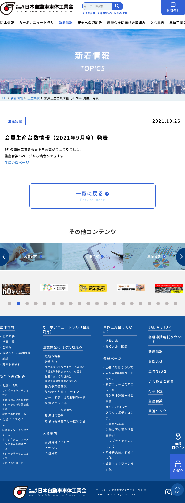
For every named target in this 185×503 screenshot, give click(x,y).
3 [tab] (27, 304)
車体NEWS (157, 371)
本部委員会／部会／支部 (120, 455)
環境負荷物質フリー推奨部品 (65, 421)
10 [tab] (88, 304)
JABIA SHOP (159, 327)
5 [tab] (45, 304)
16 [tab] (141, 304)
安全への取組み (90, 22)
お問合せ (173, 7)
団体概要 (8, 336)
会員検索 (51, 453)
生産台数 (155, 400)
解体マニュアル (56, 403)
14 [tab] (123, 304)
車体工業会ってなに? (117, 329)
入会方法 (51, 448)
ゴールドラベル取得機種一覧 (65, 397)
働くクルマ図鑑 (116, 346)
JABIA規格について (119, 367)
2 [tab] (18, 304)
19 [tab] (167, 304)
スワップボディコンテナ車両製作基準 (120, 418)
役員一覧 (8, 342)
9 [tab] (79, 304)
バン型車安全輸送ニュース (15, 446)
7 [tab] (62, 304)
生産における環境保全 (58, 376)
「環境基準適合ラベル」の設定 (63, 371)
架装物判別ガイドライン (62, 392)
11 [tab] (97, 304)
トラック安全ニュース (15, 439)
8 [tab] (71, 304)
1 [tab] (10, 304)
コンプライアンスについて (120, 444)
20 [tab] (176, 304)
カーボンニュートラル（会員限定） (66, 329)
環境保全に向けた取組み (126, 22)
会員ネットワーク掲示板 (120, 466)
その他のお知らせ (13, 463)
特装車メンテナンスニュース (15, 432)
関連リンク (157, 410)
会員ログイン (178, 441)
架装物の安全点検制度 (15, 400)
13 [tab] (114, 304)
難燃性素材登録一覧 (14, 414)
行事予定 (155, 391)
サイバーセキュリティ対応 (15, 393)
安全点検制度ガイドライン (120, 376)
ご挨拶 (7, 347)
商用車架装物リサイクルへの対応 (65, 367)
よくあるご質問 (161, 381)
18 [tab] (158, 304)
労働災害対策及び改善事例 (120, 432)
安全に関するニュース (16, 422)
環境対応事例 (54, 416)
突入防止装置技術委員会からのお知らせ (120, 401)
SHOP (178, 466)
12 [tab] (106, 304)
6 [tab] (53, 304)
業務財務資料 (11, 364)
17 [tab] (149, 304)
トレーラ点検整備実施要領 (15, 407)
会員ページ (112, 358)
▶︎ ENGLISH (120, 13)
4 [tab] (36, 304)
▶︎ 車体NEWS (104, 13)
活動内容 (51, 362)
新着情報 (66, 22)
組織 (5, 359)
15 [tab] (132, 304)
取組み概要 (52, 356)
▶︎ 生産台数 (88, 13)
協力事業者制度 (56, 386)
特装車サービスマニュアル (120, 387)
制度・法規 (10, 385)
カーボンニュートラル (36, 22)
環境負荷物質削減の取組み (61, 381)
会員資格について (57, 442)
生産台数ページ (17, 162)
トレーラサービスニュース (15, 456)
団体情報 (7, 22)
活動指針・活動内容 (16, 353)
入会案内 (157, 22)
